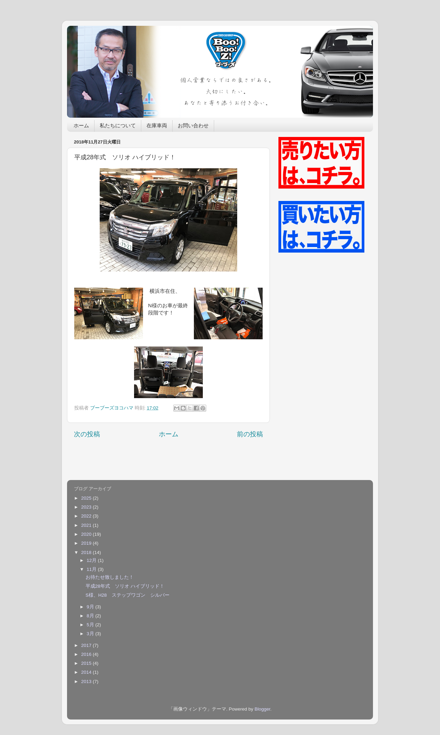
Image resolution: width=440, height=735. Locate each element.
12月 (92, 560)
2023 (87, 507)
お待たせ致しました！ (110, 577)
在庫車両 (156, 126)
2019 (87, 543)
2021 (87, 525)
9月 (91, 606)
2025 (87, 498)
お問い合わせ (193, 126)
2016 (87, 654)
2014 (87, 672)
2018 (87, 552)
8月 (91, 615)
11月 (92, 569)
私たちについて (118, 126)
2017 (87, 645)
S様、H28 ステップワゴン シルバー (127, 595)
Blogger (262, 709)
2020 (87, 534)
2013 (87, 681)
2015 (87, 663)
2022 (87, 516)
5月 (91, 624)
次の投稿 (87, 434)
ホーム (81, 126)
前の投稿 (250, 434)
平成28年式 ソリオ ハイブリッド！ (125, 586)
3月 (91, 633)
